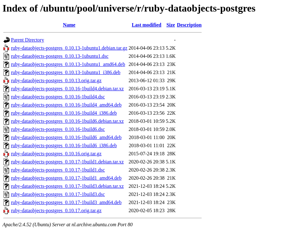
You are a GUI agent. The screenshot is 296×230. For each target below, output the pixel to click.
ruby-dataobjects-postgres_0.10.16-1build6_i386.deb (64, 145)
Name (69, 25)
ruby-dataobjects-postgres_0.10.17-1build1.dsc (58, 169)
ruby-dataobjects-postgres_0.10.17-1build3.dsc (58, 194)
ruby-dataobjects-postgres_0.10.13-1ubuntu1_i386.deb (66, 72)
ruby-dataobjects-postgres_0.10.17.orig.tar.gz (56, 210)
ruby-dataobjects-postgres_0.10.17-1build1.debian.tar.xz (67, 161)
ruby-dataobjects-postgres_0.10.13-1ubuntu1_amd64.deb (68, 64)
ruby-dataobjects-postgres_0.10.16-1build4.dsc (58, 96)
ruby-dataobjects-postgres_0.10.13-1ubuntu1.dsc (59, 56)
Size (170, 25)
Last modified (146, 25)
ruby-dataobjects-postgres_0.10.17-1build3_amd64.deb (66, 202)
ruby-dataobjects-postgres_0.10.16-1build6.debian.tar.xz (67, 121)
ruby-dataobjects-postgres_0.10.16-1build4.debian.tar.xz (67, 88)
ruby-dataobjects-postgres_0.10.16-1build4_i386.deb (64, 113)
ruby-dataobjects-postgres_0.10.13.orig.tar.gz (56, 80)
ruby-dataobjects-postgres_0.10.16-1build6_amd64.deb (66, 137)
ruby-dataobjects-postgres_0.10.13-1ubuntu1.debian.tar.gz (69, 48)
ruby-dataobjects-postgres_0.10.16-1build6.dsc (58, 129)
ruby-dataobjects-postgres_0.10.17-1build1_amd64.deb (66, 178)
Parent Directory (27, 39)
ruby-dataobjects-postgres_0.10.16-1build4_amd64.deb (66, 105)
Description (189, 25)
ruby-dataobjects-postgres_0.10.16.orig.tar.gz (56, 153)
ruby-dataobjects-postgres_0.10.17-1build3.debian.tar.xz (67, 186)
